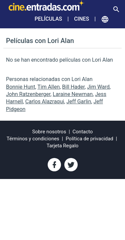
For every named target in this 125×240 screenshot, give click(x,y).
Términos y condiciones (33, 139)
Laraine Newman (73, 94)
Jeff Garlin (78, 101)
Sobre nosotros (49, 132)
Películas (48, 19)
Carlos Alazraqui (44, 101)
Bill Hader (73, 87)
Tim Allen (48, 87)
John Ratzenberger (28, 94)
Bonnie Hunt (20, 87)
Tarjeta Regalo (63, 146)
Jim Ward (98, 87)
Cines (81, 19)
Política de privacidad (89, 139)
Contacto (83, 132)
